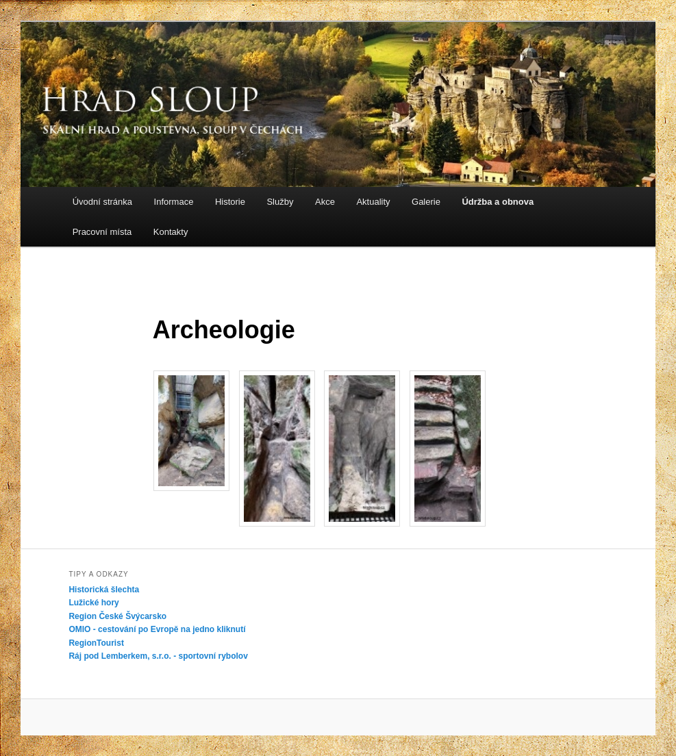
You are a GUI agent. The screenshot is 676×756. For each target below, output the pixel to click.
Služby (279, 202)
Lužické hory (93, 602)
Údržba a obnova (498, 202)
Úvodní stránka (102, 202)
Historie (230, 202)
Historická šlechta (103, 589)
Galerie (426, 202)
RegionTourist (95, 643)
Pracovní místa (102, 232)
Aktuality (373, 202)
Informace (174, 202)
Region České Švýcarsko (117, 616)
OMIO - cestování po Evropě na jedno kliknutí (156, 629)
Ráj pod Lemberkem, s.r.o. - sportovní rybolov (157, 656)
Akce (325, 202)
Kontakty (170, 232)
